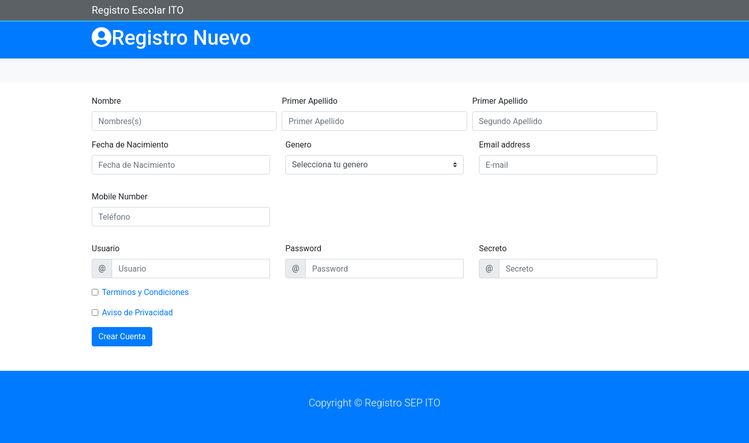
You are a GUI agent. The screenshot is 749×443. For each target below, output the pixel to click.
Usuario (106, 248)
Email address (504, 145)
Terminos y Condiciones (145, 292)
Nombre (106, 101)
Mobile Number (119, 196)
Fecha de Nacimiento (130, 145)
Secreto (492, 248)
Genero (298, 145)
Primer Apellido (309, 101)
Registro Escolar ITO (137, 10)
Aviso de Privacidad (137, 312)
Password (303, 248)
